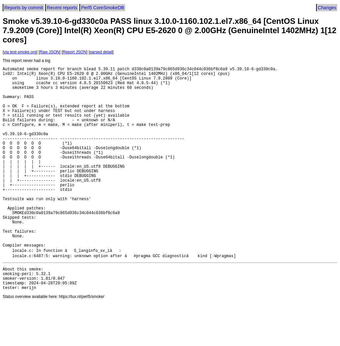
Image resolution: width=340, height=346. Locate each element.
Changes (327, 7)
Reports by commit (23, 7)
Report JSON (74, 52)
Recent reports (62, 7)
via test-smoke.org (20, 52)
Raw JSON (49, 52)
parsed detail (101, 52)
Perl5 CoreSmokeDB (102, 7)
